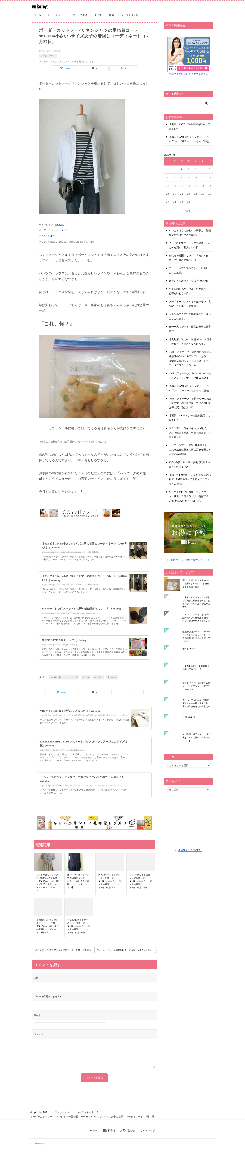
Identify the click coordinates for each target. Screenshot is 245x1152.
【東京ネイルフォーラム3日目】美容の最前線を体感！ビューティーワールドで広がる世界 (196, 602)
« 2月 (187, 210)
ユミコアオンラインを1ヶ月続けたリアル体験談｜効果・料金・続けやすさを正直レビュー (190, 432)
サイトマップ (188, 649)
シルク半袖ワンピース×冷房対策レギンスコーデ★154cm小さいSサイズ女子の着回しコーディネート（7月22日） (47, 883)
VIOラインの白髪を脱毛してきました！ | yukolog (72, 710)
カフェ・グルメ (78, 15)
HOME (93, 1130)
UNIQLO (59, 224)
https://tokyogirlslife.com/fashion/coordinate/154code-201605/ (70, 552)
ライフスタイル (129, 15)
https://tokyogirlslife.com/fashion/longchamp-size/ (63, 749)
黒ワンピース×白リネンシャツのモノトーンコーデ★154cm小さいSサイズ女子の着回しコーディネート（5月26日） (64, 950)
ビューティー (55, 15)
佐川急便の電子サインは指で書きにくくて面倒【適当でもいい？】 (196, 737)
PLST (65, 230)
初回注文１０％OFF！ (190, 850)
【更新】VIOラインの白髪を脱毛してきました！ (189, 126)
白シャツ (112, 677)
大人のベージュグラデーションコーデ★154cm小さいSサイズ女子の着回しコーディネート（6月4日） (109, 881)
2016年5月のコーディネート (64, 677)
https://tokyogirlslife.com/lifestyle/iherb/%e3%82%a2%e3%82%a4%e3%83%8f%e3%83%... (82, 785)
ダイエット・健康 (104, 15)
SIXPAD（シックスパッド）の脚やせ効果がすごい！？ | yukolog (83, 608)
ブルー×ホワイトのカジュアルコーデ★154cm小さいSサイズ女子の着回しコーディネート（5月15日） (140, 881)
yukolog (40, 6)
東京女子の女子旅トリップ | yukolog (65, 640)
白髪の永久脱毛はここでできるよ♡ (188, 74)
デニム (86, 677)
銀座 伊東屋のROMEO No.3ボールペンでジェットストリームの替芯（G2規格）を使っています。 (196, 636)
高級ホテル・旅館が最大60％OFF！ (190, 560)
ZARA (51, 236)
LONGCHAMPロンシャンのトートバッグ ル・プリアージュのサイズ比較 (189, 139)
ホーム (37, 15)
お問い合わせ (188, 717)
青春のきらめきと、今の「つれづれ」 (190, 280)
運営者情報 (109, 1130)
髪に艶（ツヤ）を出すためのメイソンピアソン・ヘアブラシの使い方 (196, 686)
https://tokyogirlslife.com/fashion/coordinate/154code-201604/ (70, 584)
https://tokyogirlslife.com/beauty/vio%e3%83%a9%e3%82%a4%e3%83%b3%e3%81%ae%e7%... (84, 715)
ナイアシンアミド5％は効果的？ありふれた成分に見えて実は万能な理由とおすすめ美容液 (190, 449)
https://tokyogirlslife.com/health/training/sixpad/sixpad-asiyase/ (71, 613)
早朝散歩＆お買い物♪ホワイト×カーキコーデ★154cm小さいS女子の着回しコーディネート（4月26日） (47, 926)
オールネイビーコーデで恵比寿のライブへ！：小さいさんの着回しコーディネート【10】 (78, 881)
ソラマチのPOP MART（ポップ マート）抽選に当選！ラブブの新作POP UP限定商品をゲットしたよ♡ (189, 496)
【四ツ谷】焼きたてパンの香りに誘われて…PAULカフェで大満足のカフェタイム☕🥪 (190, 479)
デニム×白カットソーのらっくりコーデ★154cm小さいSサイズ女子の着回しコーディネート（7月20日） (78, 926)
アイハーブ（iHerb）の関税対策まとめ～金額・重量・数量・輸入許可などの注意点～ (196, 703)
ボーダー (98, 677)
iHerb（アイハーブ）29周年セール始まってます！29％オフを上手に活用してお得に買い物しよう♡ (190, 403)
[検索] (189, 103)
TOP (40, 1112)
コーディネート (48, 56)
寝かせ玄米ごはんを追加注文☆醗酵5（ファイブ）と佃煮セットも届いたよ (196, 583)
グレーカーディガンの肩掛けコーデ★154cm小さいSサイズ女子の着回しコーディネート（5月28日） (126, 950)
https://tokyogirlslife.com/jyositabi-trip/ (60, 644)
